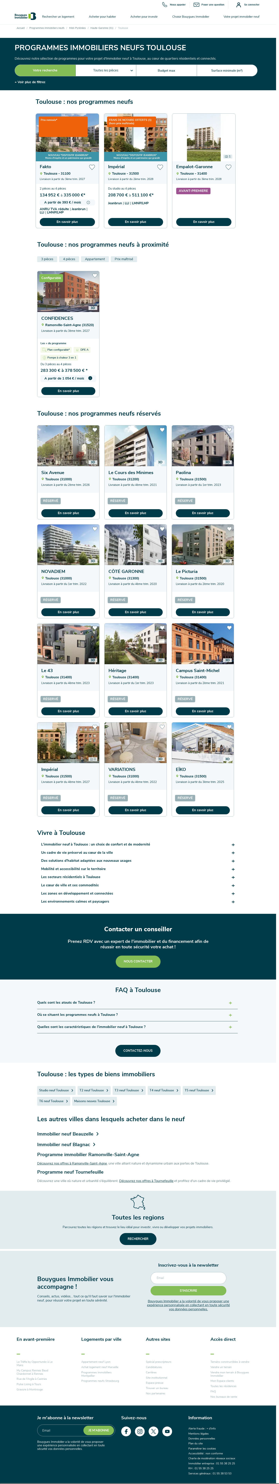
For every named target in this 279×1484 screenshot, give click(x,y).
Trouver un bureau (157, 1388)
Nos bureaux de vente (223, 1397)
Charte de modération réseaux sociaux (211, 1458)
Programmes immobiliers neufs (46, 28)
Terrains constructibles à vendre (229, 1362)
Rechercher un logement (58, 16)
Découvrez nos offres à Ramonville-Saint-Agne (72, 1163)
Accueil (21, 28)
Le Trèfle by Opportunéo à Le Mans (34, 1364)
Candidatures (154, 1367)
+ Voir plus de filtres (30, 82)
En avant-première (36, 1339)
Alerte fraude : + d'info (202, 1428)
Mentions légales (198, 1433)
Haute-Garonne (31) (101, 28)
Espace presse (154, 1383)
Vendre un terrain (221, 1367)
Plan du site (195, 1443)
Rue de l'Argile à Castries (32, 1379)
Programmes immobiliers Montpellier (96, 1374)
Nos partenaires (155, 1393)
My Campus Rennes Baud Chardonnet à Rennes (32, 1372)
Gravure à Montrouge (30, 1389)
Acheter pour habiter (102, 16)
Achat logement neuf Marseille (99, 1367)
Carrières (151, 1372)
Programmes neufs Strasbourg (100, 1381)
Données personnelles (201, 1438)
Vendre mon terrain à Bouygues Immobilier (229, 1374)
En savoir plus (67, 221)
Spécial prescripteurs (158, 1362)
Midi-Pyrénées (77, 28)
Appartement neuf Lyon (95, 1362)
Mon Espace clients (222, 1381)
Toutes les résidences (223, 1386)
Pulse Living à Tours (29, 1384)
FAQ (213, 1391)
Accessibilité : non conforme (205, 1453)
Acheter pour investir (144, 16)
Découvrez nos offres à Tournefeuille (146, 1181)
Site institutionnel (156, 1377)
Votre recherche (45, 70)
